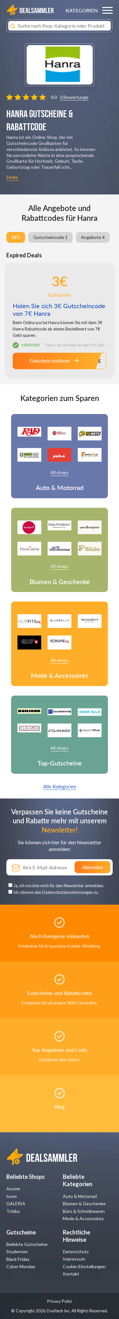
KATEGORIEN (82, 10)
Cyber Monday (20, 1266)
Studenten (17, 1251)
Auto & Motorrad (80, 1196)
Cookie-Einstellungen (84, 1266)
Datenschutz (76, 1251)
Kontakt (71, 1273)
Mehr (12, 177)
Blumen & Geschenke (84, 1203)
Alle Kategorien (59, 786)
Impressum (74, 1258)
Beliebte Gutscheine (27, 1244)
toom (11, 1196)
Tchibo (13, 1211)
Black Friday (18, 1259)
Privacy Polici (59, 1301)
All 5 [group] (15, 237)
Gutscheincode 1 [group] (50, 237)
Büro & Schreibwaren (84, 1211)
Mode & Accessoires (83, 1218)
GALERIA (15, 1203)
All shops (59, 472)
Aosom (13, 1188)
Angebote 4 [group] (93, 237)
